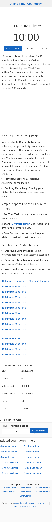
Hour (4, 425)
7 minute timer (32, 451)
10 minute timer (9, 462)
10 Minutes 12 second (14, 338)
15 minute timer (33, 473)
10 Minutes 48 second (14, 354)
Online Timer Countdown (26, 4)
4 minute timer (8, 446)
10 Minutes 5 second (13, 281)
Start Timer (13, 48)
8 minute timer (8, 457)
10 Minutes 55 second (14, 329)
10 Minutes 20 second (14, 291)
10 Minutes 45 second (14, 318)
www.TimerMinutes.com (25, 503)
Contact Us (43, 503)
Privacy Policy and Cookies (26, 506)
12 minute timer (9, 467)
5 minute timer (32, 446)
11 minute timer (33, 462)
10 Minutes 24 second (14, 343)
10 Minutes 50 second (14, 324)
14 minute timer (9, 473)
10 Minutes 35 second (14, 307)
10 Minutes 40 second (14, 313)
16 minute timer (43, 491)
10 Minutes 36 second (14, 349)
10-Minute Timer (20, 223)
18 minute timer (26, 495)
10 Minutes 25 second (14, 297)
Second (24, 425)
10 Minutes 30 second (14, 302)
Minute (15, 425)
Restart (30, 48)
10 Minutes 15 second (14, 286)
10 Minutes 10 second (37, 281)
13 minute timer (33, 467)
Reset (44, 48)
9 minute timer (32, 457)
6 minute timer (8, 451)
